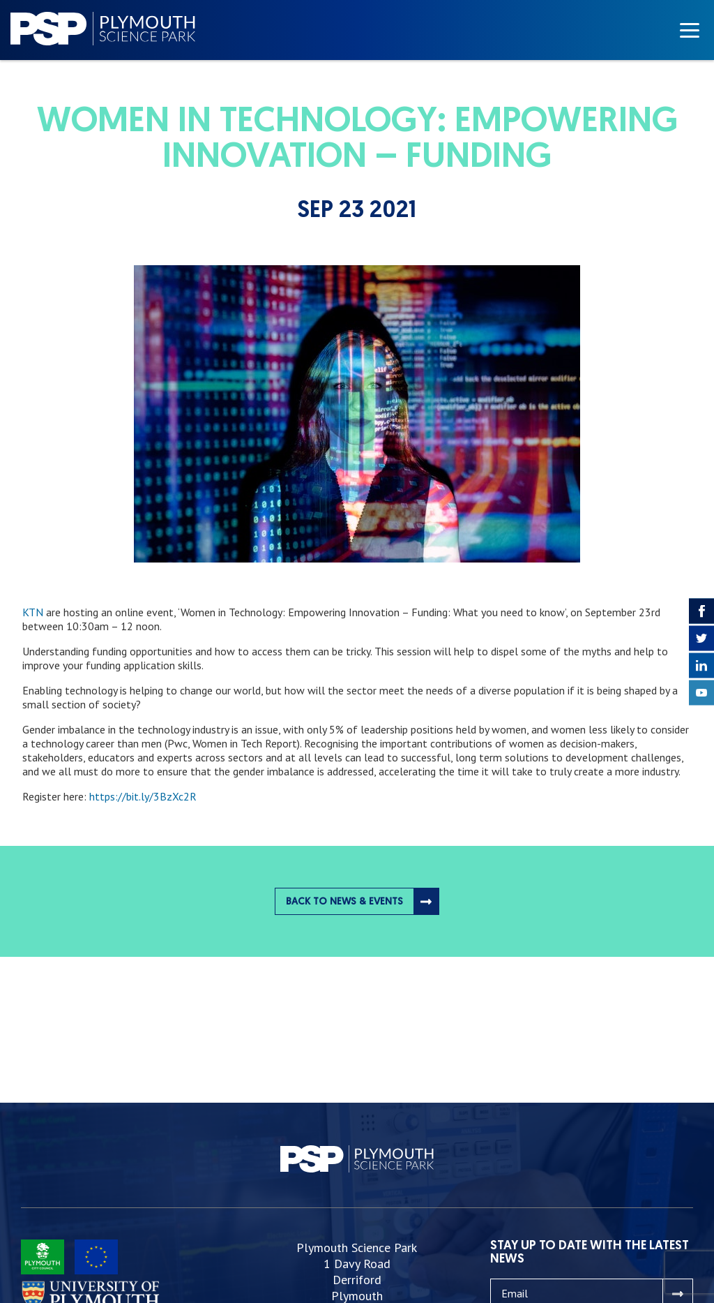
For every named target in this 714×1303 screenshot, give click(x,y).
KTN (32, 612)
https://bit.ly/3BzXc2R (143, 796)
